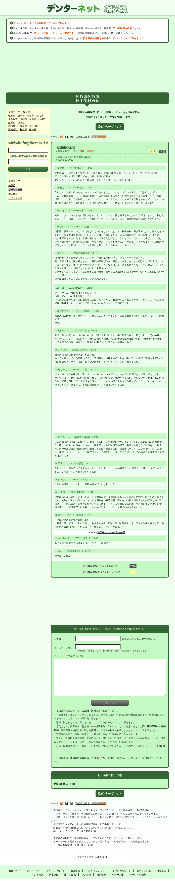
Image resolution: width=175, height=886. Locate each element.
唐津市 (21, 115)
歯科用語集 (70, 874)
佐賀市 (11, 115)
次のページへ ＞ (110, 127)
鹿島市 (32, 119)
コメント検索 (15, 198)
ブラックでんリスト (70, 824)
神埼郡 (11, 126)
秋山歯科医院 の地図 (65, 783)
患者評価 (53, 874)
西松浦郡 (13, 129)
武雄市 (23, 119)
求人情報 (13, 194)
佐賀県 (26, 112)
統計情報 (101, 874)
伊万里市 (13, 119)
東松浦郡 (34, 126)
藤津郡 (32, 129)
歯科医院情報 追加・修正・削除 (75, 845)
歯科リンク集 (144, 870)
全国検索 (75, 870)
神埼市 (21, 122)
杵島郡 (23, 129)
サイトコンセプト (72, 831)
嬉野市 (11, 122)
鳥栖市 (30, 115)
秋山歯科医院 (66, 147)
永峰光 (142, 874)
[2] (66, 136)
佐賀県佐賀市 (63, 151)
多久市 (39, 115)
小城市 (42, 119)
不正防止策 (160, 746)
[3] (71, 136)
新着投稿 (161, 870)
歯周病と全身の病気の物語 (111, 532)
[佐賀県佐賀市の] (91, 136)
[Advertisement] (87, 67)
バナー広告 (118, 874)
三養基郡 (22, 126)
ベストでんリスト (95, 870)
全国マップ (14, 112)
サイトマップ (33, 870)
